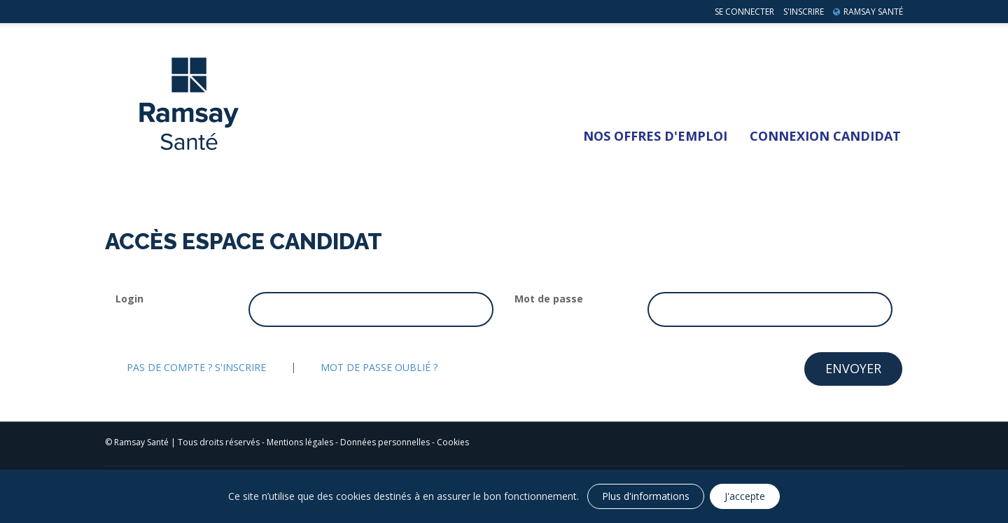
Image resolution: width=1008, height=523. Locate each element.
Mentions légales (300, 442)
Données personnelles (385, 442)
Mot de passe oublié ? (379, 367)
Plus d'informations (646, 496)
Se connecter (744, 12)
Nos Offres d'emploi (655, 135)
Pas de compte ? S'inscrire (196, 367)
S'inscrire (803, 12)
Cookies (453, 442)
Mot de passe (548, 298)
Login (129, 298)
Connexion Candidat (825, 135)
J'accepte (744, 496)
